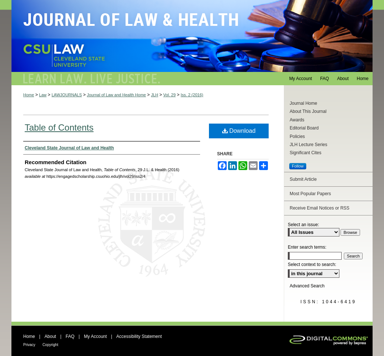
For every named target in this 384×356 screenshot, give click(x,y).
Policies (297, 136)
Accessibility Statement (139, 336)
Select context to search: (312, 264)
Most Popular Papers (310, 193)
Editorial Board (304, 128)
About (50, 336)
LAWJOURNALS (67, 95)
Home (28, 95)
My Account (95, 336)
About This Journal (308, 111)
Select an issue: (303, 224)
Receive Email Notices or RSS (319, 208)
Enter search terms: (307, 247)
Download (239, 131)
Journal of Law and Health (192, 36)
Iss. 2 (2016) (192, 95)
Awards (297, 119)
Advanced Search (307, 285)
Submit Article (303, 179)
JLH (154, 95)
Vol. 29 (169, 95)
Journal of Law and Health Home (116, 95)
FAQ (70, 336)
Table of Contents (59, 127)
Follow (298, 166)
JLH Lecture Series (308, 144)
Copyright (50, 345)
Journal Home (303, 103)
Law (42, 95)
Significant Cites (305, 152)
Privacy (29, 345)
